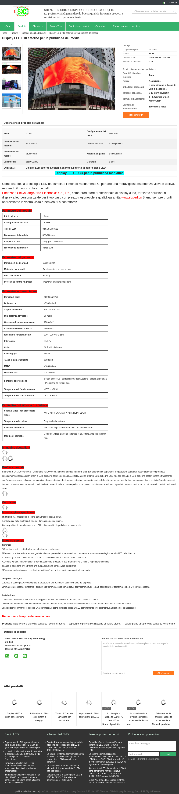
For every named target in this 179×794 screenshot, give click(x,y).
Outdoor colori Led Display (34, 33)
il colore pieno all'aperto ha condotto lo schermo (149, 623)
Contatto (138, 115)
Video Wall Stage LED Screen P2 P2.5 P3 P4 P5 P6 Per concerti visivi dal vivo (107, 781)
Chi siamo (38, 26)
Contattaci (100, 26)
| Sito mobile (153, 758)
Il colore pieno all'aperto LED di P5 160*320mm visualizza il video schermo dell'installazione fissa (114, 717)
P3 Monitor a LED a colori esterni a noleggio (39, 717)
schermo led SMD (57, 734)
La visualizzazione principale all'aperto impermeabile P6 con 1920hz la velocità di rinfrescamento (139, 717)
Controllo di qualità (79, 26)
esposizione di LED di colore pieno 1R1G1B (89, 715)
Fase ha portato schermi (103, 734)
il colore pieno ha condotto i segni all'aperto (42, 623)
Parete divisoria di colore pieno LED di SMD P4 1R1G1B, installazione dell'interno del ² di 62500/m (64, 777)
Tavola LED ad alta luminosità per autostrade (64, 717)
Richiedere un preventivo (126, 26)
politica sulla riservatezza (27, 791)
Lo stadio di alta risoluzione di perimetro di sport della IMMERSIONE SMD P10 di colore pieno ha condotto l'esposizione (23, 755)
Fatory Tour (56, 26)
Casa (8, 26)
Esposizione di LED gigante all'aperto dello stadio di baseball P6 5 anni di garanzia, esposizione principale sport (22, 745)
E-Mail (131, 758)
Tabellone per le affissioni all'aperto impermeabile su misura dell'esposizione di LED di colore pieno (163, 717)
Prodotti (22, 26)
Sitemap (141, 758)
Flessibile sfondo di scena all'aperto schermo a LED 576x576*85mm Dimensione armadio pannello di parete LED (107, 746)
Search (175, 11)
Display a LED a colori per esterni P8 (14, 715)
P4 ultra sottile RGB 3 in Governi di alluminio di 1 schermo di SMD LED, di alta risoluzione (65, 768)
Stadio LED (12, 734)
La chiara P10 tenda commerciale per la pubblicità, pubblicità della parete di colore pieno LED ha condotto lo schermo (65, 758)
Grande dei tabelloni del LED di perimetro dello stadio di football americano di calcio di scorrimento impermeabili (20, 767)
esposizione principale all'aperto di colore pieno (94, 623)
